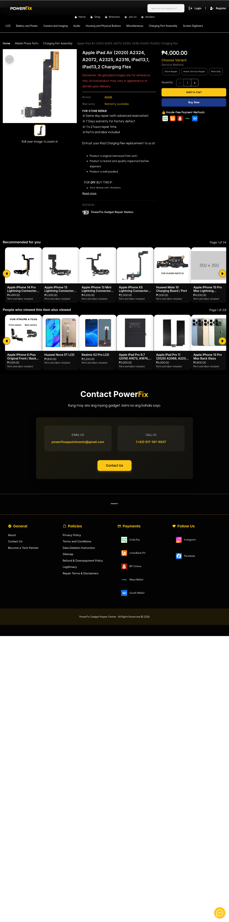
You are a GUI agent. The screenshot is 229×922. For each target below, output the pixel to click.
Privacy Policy (72, 611)
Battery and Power (27, 25)
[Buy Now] (193, 102)
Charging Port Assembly (163, 25)
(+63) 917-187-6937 (151, 517)
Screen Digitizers (193, 25)
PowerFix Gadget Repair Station (112, 212)
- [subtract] (180, 83)
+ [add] (195, 83)
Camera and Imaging (55, 25)
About (12, 611)
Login (194, 8)
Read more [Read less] (89, 193)
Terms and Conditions (77, 618)
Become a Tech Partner (23, 624)
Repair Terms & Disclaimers (81, 650)
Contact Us (114, 541)
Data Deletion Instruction (79, 624)
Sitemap (68, 631)
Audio (76, 25)
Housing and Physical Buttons (103, 25)
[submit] (6, 347)
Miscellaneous (134, 25)
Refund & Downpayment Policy (83, 637)
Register (217, 8)
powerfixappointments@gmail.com (78, 517)
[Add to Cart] (193, 92)
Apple (108, 97)
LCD (8, 25)
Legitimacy (70, 643)
